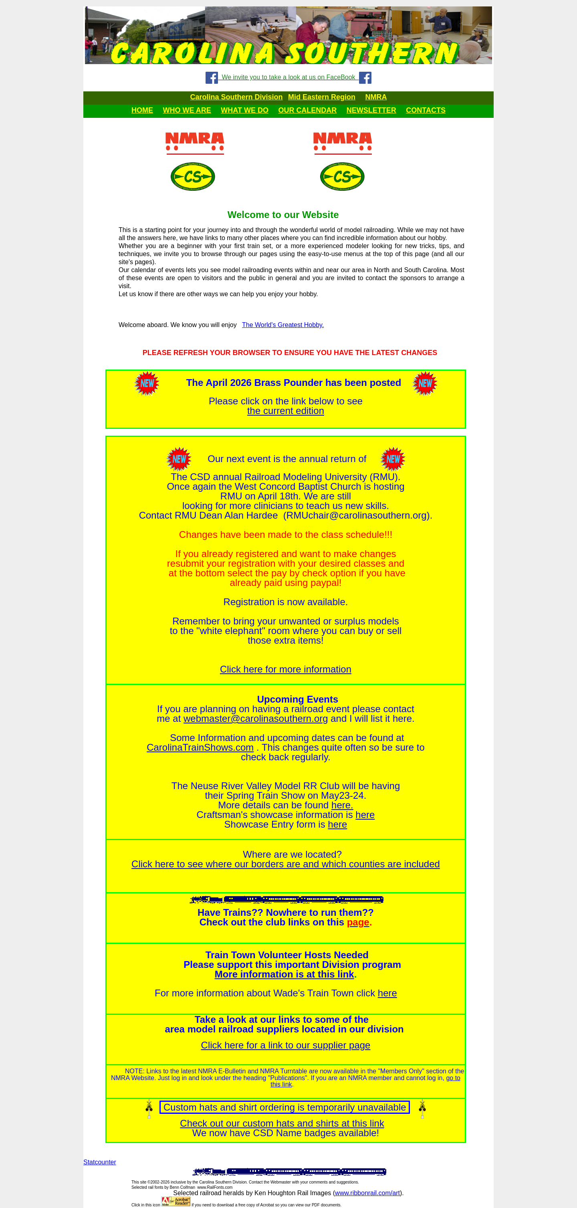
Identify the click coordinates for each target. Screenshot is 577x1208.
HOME (142, 110)
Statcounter (99, 1162)
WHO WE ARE (187, 110)
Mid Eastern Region (321, 97)
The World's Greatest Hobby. (283, 324)
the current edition (285, 410)
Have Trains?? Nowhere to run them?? (286, 912)
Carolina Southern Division (236, 97)
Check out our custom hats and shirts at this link (282, 1123)
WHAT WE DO (244, 110)
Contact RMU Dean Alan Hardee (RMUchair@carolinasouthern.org (283, 515)
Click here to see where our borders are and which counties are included (285, 864)
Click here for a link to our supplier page (286, 1045)
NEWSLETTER (371, 110)
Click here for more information (285, 669)
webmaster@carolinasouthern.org (256, 718)
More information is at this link (284, 974)
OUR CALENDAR (307, 110)
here (365, 814)
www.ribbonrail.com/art (367, 1193)
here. (342, 805)
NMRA (376, 97)
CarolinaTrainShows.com (200, 747)
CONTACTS (426, 110)
